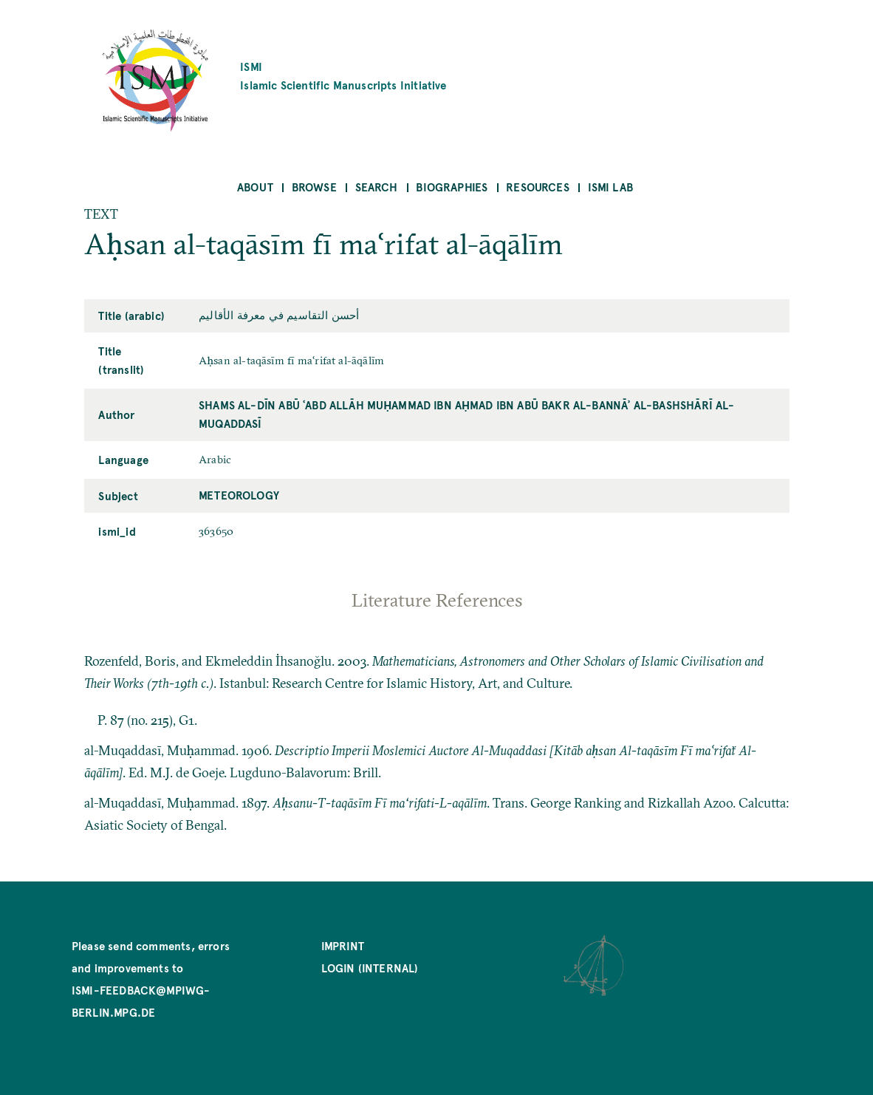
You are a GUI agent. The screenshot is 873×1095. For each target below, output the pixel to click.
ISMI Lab (610, 186)
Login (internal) (370, 967)
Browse (314, 186)
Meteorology (239, 494)
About (255, 186)
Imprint (342, 945)
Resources (537, 186)
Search (376, 186)
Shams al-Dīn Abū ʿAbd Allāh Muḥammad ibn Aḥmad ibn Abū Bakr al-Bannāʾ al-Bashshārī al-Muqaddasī (467, 414)
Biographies (451, 186)
